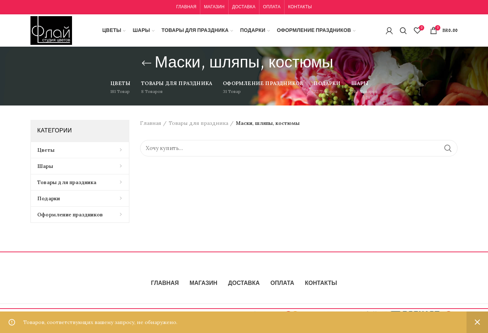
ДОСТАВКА (244, 283)
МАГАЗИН (203, 283)
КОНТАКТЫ (321, 283)
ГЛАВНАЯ (165, 283)
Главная (150, 123)
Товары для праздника (198, 123)
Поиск (448, 148)
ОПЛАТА (282, 283)
